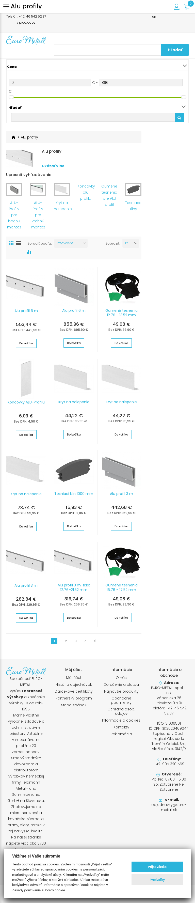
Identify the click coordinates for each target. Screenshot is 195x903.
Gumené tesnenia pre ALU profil (109, 195)
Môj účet (74, 678)
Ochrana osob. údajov (121, 711)
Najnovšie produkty (121, 691)
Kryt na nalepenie (62, 205)
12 (126, 243)
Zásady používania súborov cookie (38, 890)
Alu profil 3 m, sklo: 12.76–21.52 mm (74, 587)
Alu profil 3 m (121, 493)
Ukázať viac (53, 166)
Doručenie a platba (121, 684)
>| (95, 641)
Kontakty (121, 727)
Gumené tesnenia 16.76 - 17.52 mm (121, 587)
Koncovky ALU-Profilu (26, 402)
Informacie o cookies (121, 720)
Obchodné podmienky (121, 700)
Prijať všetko (157, 867)
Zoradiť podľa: (39, 243)
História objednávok (74, 684)
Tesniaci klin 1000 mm (73, 493)
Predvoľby (157, 880)
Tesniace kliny (133, 205)
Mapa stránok (73, 705)
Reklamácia (121, 734)
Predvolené (65, 243)
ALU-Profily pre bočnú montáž (14, 215)
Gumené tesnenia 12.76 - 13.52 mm (121, 312)
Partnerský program (74, 698)
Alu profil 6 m (26, 310)
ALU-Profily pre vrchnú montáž (38, 215)
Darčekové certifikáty (74, 691)
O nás (121, 678)
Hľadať (178, 50)
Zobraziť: (112, 243)
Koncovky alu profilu (85, 192)
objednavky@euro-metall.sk (168, 807)
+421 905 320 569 (169, 764)
